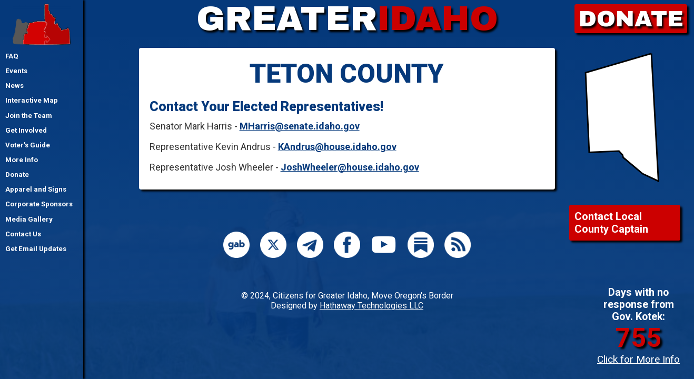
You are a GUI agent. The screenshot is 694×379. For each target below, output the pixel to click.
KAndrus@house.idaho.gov (337, 146)
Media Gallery (29, 219)
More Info (21, 160)
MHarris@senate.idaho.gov (300, 126)
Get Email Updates (35, 249)
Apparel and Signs (35, 189)
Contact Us (23, 234)
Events (16, 71)
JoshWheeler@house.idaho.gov (350, 167)
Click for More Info (638, 359)
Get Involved (26, 130)
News (14, 85)
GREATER (347, 18)
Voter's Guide (27, 145)
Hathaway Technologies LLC (371, 306)
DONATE (631, 18)
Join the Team (28, 115)
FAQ (11, 56)
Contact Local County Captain (611, 222)
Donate (17, 174)
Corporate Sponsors (39, 204)
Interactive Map (31, 100)
